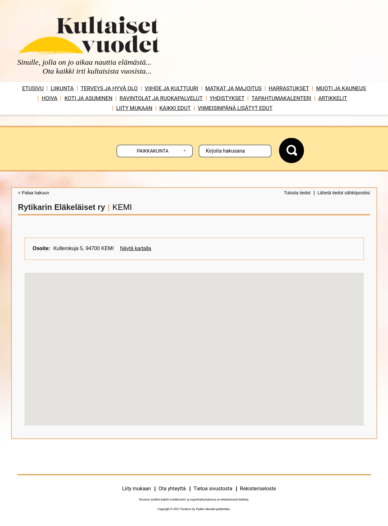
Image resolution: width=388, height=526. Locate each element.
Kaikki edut (175, 108)
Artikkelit (332, 98)
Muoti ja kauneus (341, 88)
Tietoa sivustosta (213, 489)
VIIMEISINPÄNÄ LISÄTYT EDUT (235, 108)
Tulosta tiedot (297, 192)
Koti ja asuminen (88, 98)
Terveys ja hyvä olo (109, 88)
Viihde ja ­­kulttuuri (171, 88)
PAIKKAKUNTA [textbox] (153, 151)
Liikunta (62, 88)
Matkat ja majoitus (233, 88)
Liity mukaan (134, 108)
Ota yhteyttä (172, 489)
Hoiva (50, 98)
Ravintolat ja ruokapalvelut (160, 98)
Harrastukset (289, 88)
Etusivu (33, 88)
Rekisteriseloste (258, 489)
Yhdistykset (227, 98)
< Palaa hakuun (33, 192)
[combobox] (154, 151)
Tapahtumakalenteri (281, 98)
